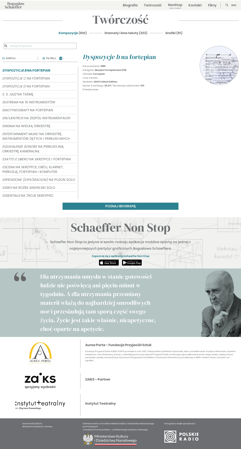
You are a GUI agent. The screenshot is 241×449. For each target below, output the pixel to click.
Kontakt (195, 5)
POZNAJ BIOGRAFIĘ (120, 206)
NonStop (175, 6)
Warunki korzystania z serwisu (37, 426)
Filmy (212, 5)
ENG (233, 5)
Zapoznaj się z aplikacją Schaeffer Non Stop (120, 256)
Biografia (130, 5)
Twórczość (153, 5)
